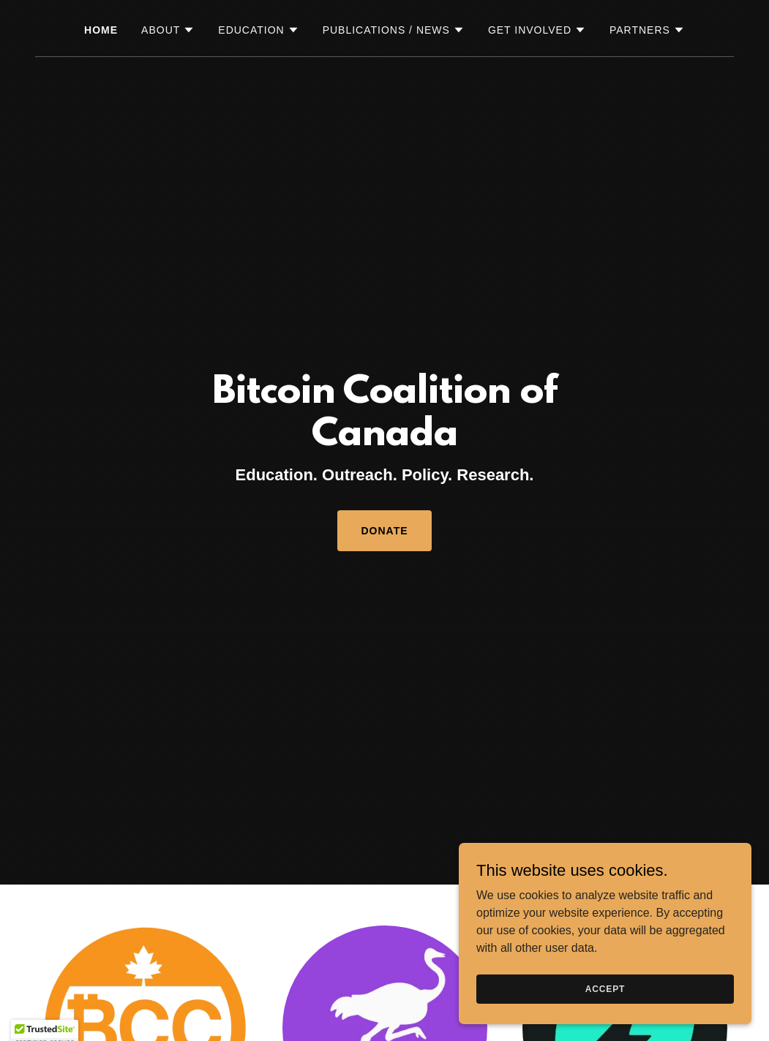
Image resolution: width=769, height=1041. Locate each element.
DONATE (384, 531)
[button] (168, 30)
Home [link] (101, 30)
